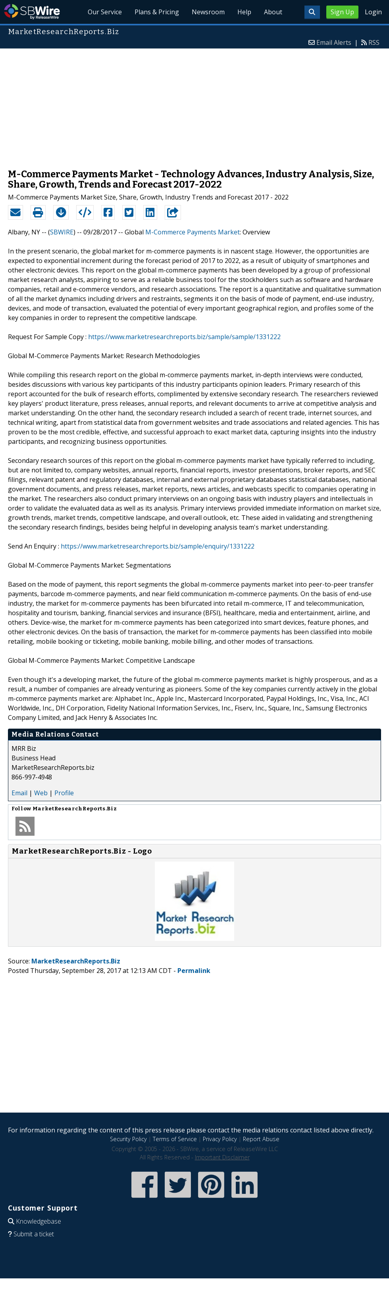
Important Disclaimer (222, 1157)
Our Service (105, 12)
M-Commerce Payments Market (192, 232)
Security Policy (128, 1139)
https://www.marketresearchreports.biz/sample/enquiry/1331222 (157, 546)
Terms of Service (175, 1139)
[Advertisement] (195, 104)
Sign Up (342, 12)
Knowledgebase (38, 1221)
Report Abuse (261, 1139)
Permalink (193, 970)
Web (41, 793)
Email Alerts (333, 42)
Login (373, 12)
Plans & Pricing (157, 12)
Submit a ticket (33, 1234)
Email (19, 793)
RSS (373, 42)
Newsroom (208, 12)
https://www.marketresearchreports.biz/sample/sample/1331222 (184, 336)
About (273, 12)
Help (244, 12)
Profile (64, 793)
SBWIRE (61, 232)
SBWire (32, 11)
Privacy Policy (220, 1139)
